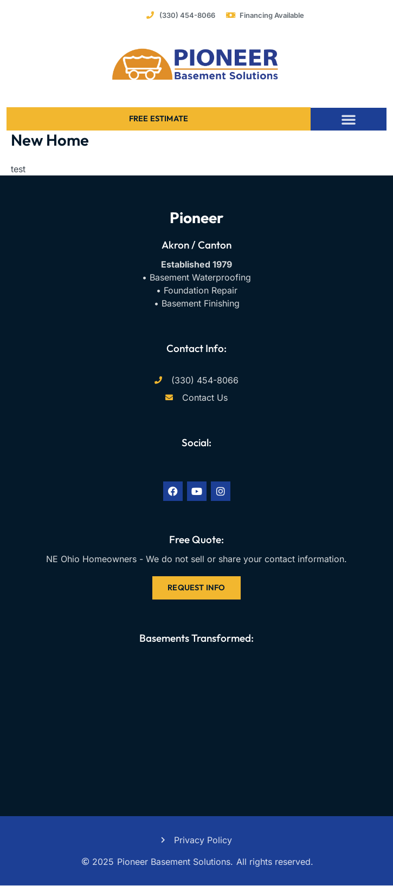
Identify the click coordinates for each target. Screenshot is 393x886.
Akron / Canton (196, 244)
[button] (348, 119)
